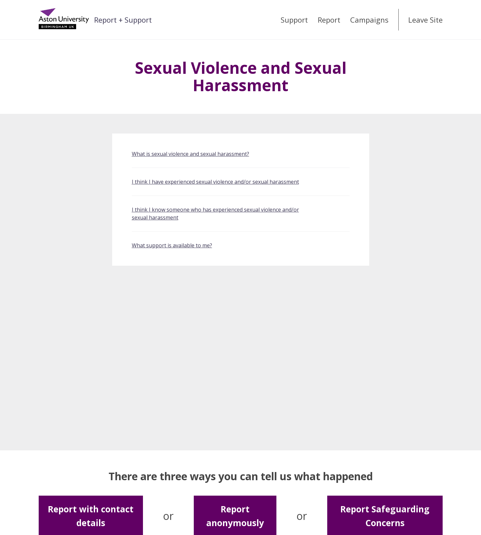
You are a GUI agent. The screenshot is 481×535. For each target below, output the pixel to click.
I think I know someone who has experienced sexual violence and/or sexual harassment (215, 213)
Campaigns (369, 20)
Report (329, 20)
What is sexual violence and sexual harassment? (190, 153)
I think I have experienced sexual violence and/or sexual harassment (215, 181)
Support (294, 20)
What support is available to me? (172, 245)
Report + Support (123, 20)
